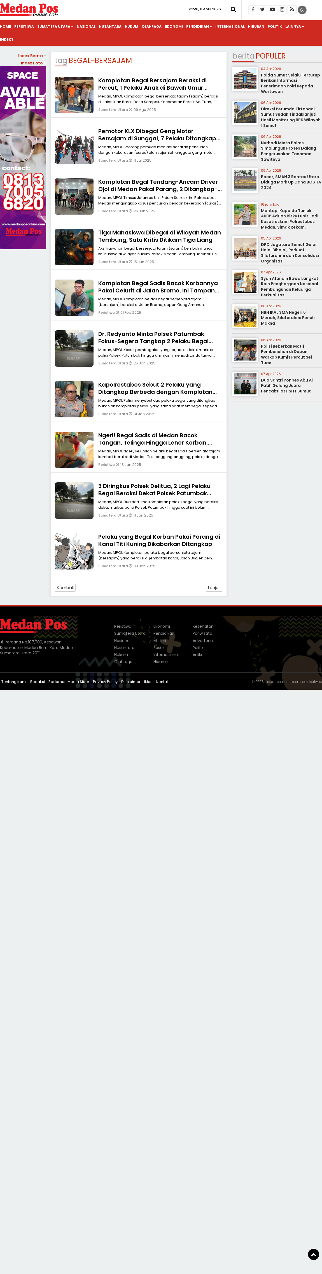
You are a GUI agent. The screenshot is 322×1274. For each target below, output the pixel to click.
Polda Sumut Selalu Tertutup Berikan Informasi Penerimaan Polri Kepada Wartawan (290, 83)
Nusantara (110, 26)
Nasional (86, 26)
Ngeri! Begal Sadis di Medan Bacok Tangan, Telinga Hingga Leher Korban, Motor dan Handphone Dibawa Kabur (153, 442)
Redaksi (37, 681)
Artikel (198, 654)
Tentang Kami (14, 681)
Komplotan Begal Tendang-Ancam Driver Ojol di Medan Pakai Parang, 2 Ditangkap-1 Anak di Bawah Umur (159, 189)
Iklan (148, 681)
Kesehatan (203, 626)
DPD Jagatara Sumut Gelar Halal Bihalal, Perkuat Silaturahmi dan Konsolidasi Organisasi (290, 253)
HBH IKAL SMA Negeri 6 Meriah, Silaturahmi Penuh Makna (288, 318)
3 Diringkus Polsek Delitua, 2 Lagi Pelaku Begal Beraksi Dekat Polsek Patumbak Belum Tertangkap (154, 493)
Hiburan (256, 26)
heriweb (315, 681)
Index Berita (32, 56)
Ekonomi (174, 26)
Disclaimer (131, 681)
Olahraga (152, 26)
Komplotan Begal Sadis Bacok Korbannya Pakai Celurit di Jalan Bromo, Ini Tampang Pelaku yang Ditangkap (158, 290)
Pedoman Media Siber (68, 681)
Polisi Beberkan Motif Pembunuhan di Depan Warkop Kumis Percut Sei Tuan (286, 354)
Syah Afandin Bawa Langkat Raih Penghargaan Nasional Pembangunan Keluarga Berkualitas (289, 287)
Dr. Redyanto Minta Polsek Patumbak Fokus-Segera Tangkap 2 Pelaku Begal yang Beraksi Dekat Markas (153, 341)
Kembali (65, 587)
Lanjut (214, 587)
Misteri (159, 640)
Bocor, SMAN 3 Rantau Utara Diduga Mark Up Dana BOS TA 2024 (291, 182)
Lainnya (293, 26)
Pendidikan (197, 26)
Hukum (131, 26)
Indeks (6, 39)
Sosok (159, 647)
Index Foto (33, 63)
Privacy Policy (105, 681)
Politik (275, 26)
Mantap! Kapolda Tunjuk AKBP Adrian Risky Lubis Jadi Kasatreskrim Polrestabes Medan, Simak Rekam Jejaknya (289, 221)
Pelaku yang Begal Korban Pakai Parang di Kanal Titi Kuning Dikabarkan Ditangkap (159, 540)
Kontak (162, 681)
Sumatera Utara (53, 26)
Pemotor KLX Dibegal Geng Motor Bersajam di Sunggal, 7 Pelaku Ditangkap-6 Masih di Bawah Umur (158, 138)
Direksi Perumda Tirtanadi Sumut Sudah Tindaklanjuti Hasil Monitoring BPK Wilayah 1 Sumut (291, 117)
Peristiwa (24, 26)
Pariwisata (202, 633)
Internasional (230, 26)
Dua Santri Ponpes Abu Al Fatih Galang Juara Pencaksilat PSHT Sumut (287, 385)
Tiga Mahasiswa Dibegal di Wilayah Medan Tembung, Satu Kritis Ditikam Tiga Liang (159, 236)
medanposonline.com (282, 681)
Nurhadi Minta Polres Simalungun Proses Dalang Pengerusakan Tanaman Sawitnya (288, 151)
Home (5, 26)
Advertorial (203, 640)
